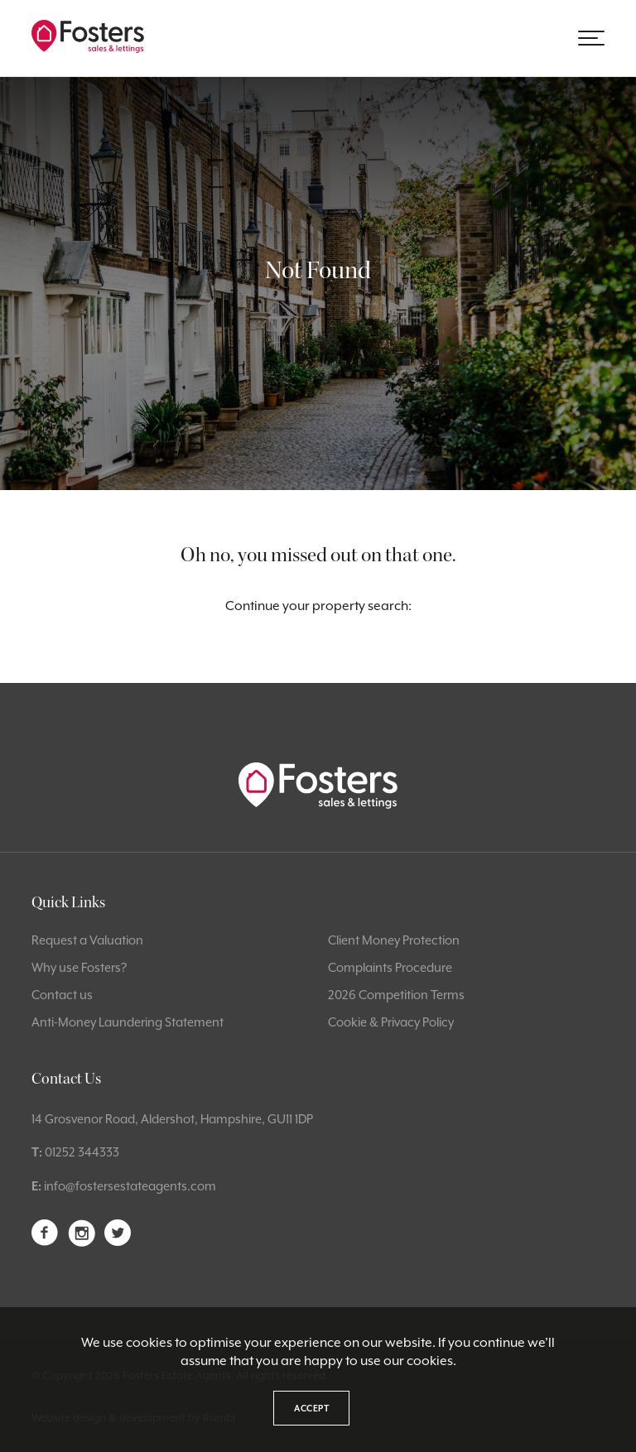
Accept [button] (311, 1408)
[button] (591, 38)
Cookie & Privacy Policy (391, 1022)
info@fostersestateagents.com (130, 1186)
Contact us (62, 995)
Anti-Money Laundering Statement (127, 1022)
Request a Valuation (87, 940)
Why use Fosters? (79, 967)
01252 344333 (82, 1152)
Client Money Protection (394, 940)
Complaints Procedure (390, 967)
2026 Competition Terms (396, 995)
